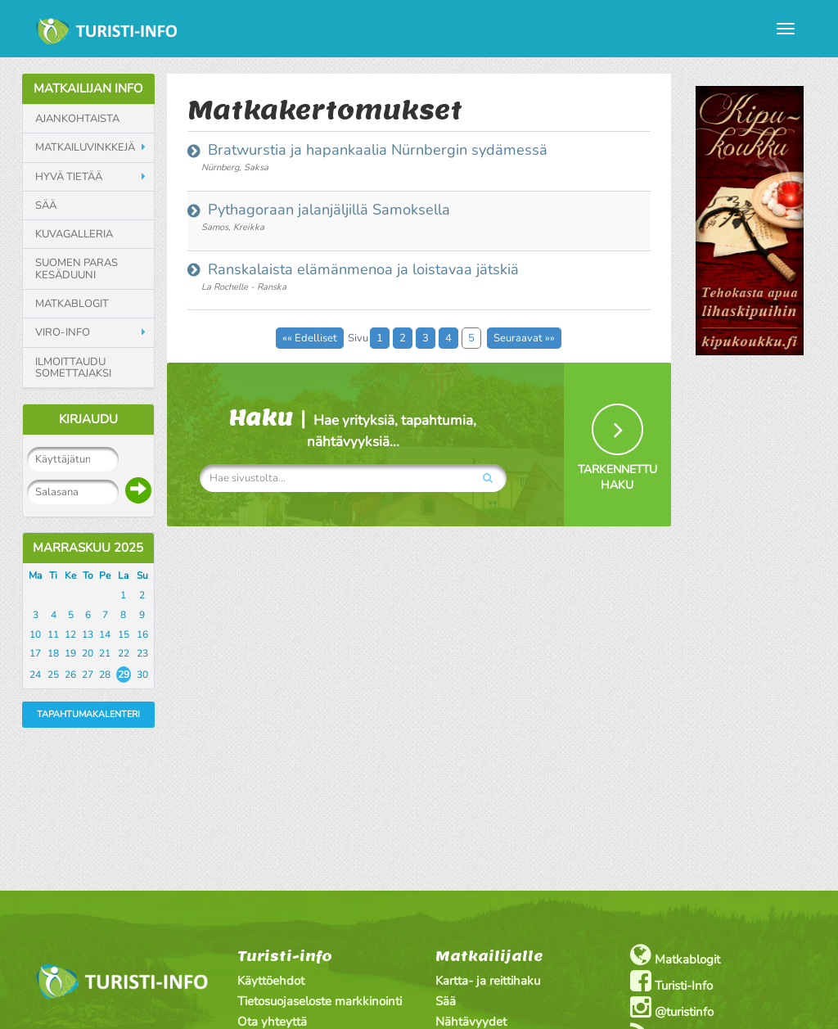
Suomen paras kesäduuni (76, 269)
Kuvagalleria (74, 234)
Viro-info (62, 332)
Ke (70, 575)
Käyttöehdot (270, 981)
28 (104, 674)
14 (104, 634)
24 (35, 674)
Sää (45, 205)
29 (123, 674)
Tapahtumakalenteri (88, 714)
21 (104, 653)
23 (142, 653)
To (88, 575)
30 (142, 674)
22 (123, 653)
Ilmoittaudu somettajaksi (73, 368)
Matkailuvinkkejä (85, 147)
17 (35, 653)
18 (53, 653)
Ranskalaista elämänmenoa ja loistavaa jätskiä (361, 269)
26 (70, 674)
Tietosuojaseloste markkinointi (319, 1001)
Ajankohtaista (77, 118)
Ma (35, 575)
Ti (53, 575)
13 (87, 634)
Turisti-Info (671, 981)
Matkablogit (72, 303)
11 (53, 634)
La (123, 575)
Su (142, 575)
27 (87, 674)
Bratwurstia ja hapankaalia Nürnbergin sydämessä (375, 150)
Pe (104, 575)
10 (35, 634)
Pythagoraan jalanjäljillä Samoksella (327, 209)
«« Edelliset (309, 338)
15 (123, 634)
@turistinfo (672, 1007)
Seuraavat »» (524, 338)
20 (87, 653)
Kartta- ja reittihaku (487, 981)
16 (142, 634)
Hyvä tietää (68, 177)
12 (70, 634)
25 (53, 674)
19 (70, 653)
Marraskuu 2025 (88, 547)
